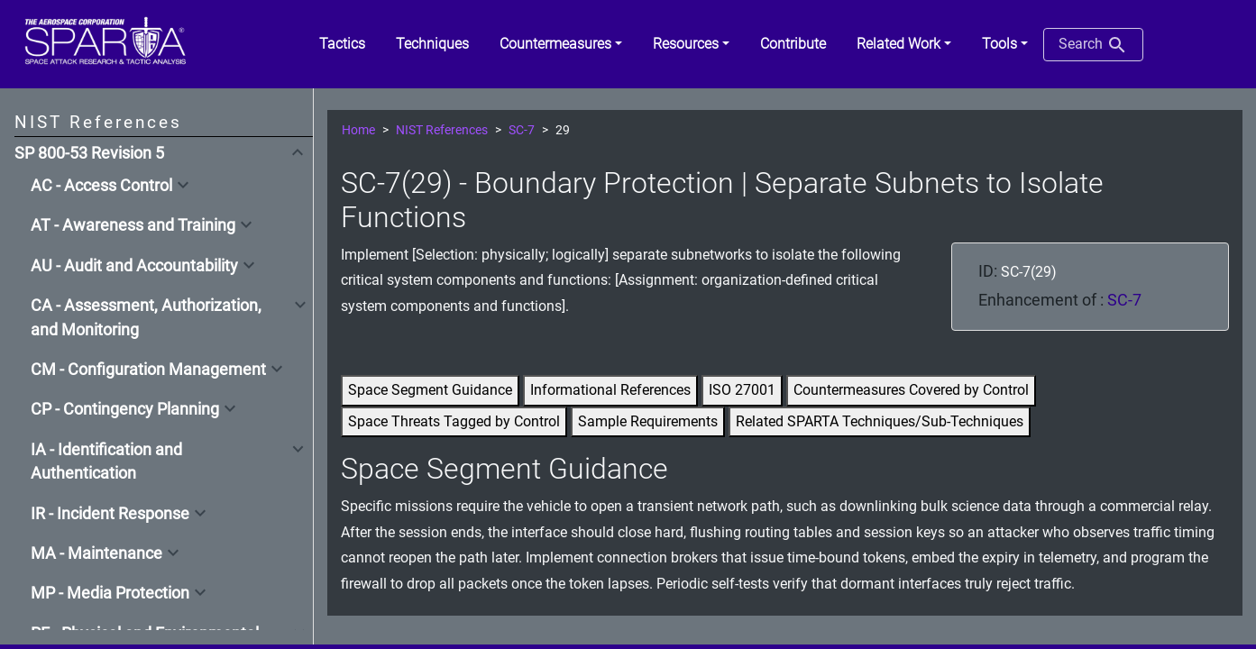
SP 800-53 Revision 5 (89, 153)
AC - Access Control (101, 186)
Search (1093, 45)
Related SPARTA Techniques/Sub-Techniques (879, 421)
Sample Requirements (648, 421)
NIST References (442, 130)
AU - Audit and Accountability (134, 266)
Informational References (610, 389)
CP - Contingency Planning (125, 409)
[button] (560, 44)
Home (358, 130)
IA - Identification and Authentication (106, 461)
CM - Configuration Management (148, 370)
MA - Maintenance (96, 553)
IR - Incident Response (110, 514)
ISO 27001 (742, 389)
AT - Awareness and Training (133, 225)
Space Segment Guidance (430, 389)
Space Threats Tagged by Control (454, 421)
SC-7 (522, 130)
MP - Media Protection (110, 593)
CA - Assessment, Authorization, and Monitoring (146, 317)
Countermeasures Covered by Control (911, 389)
